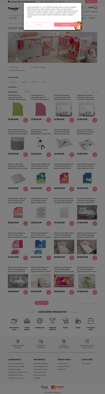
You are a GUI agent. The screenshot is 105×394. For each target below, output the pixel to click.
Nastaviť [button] (39, 24)
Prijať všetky (66, 24)
